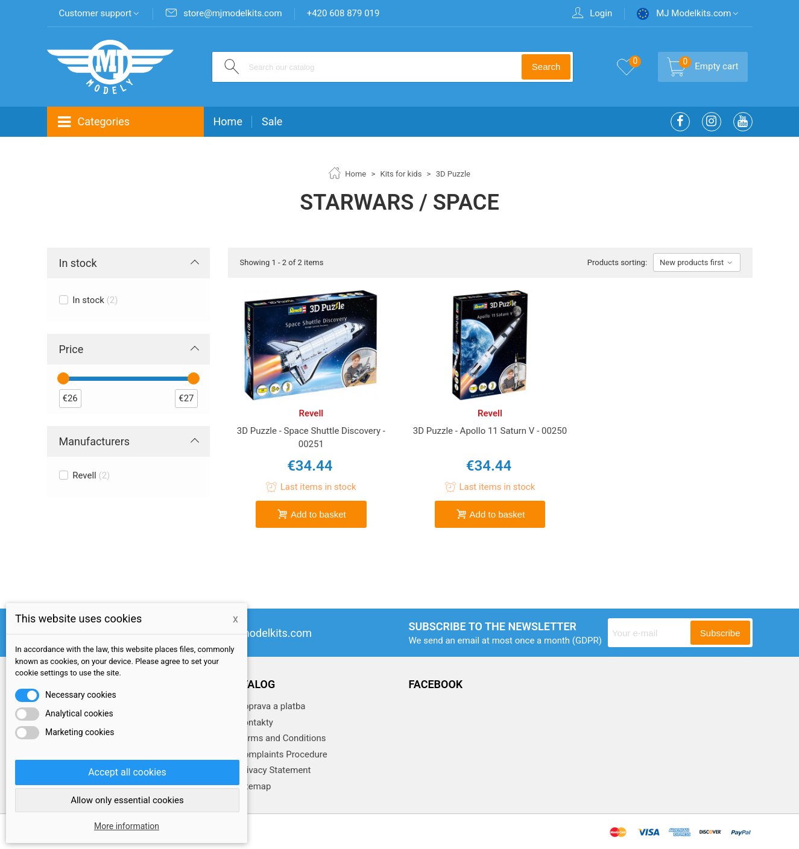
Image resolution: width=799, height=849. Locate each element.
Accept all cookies (127, 772)
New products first (696, 262)
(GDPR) (587, 640)
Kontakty (254, 722)
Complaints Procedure (281, 754)
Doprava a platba (271, 706)
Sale (272, 121)
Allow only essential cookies (127, 800)
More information (126, 826)
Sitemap (253, 786)
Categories (93, 122)
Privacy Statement (273, 770)
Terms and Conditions (281, 738)
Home (227, 121)
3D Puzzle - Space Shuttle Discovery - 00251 (311, 437)
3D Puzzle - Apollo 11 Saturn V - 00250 (490, 430)
